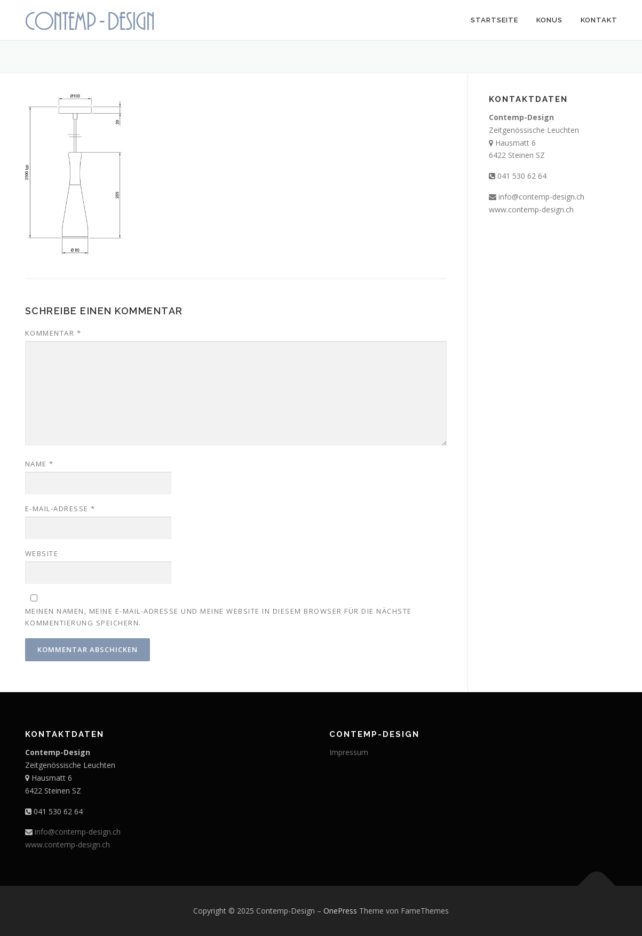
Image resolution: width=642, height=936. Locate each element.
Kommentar (53, 333)
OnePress (340, 911)
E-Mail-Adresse (60, 508)
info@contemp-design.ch (541, 197)
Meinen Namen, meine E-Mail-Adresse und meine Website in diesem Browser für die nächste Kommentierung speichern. (218, 617)
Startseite (494, 20)
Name (39, 464)
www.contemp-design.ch (531, 209)
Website (42, 553)
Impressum (348, 752)
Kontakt (599, 20)
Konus (549, 20)
